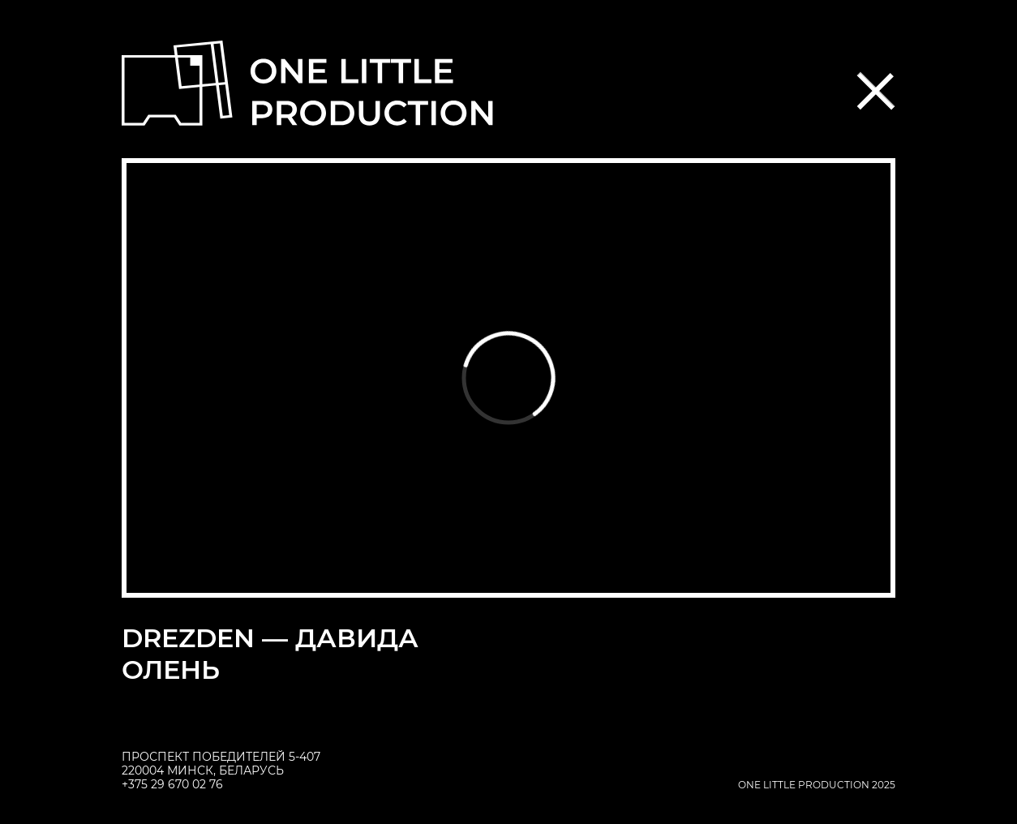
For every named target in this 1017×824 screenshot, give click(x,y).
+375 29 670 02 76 (172, 784)
